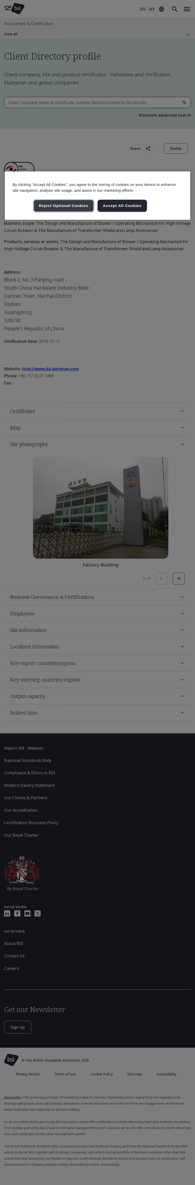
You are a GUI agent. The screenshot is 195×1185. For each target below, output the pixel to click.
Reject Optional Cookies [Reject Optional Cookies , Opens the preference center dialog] (63, 206)
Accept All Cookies (122, 206)
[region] (97, 195)
